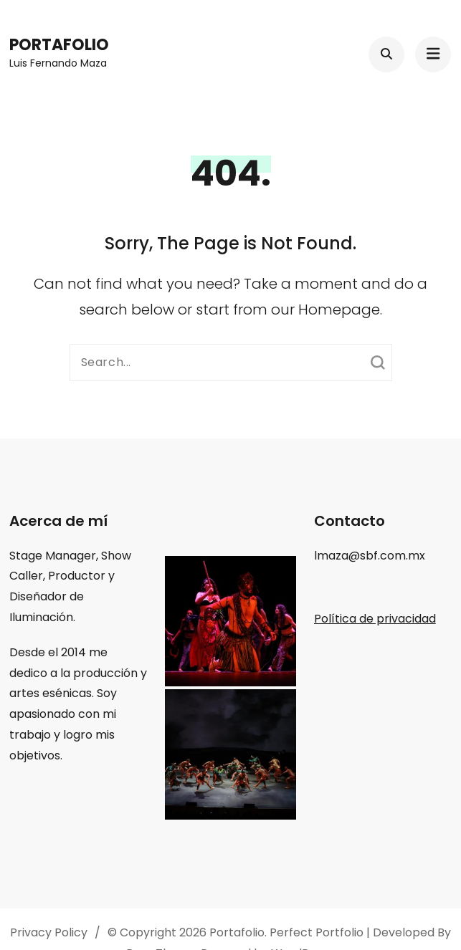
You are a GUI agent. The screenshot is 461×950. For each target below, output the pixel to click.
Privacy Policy (48, 932)
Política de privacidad (375, 618)
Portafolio (59, 45)
